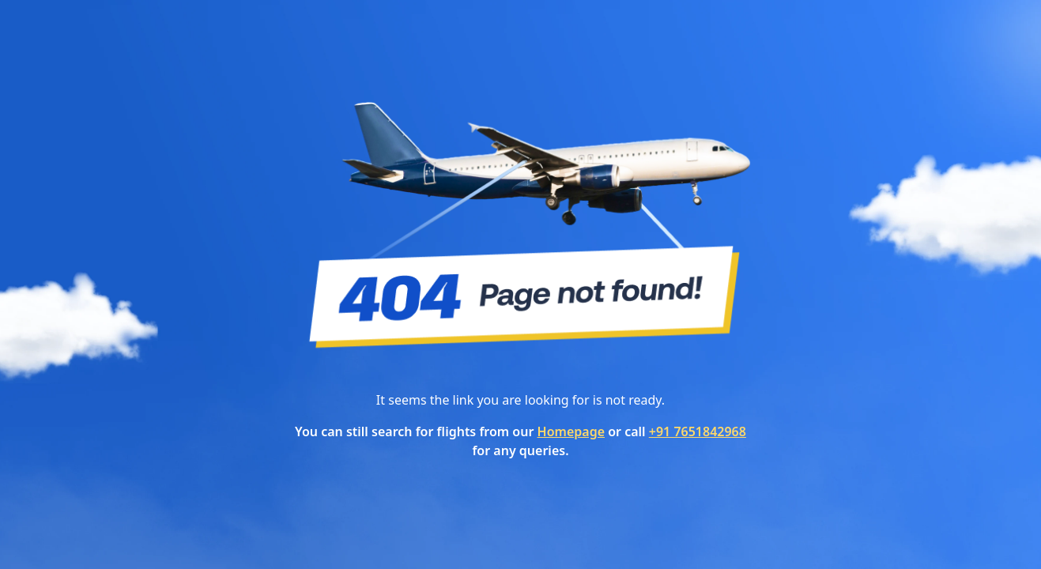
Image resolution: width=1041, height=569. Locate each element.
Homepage (571, 431)
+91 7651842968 (697, 431)
